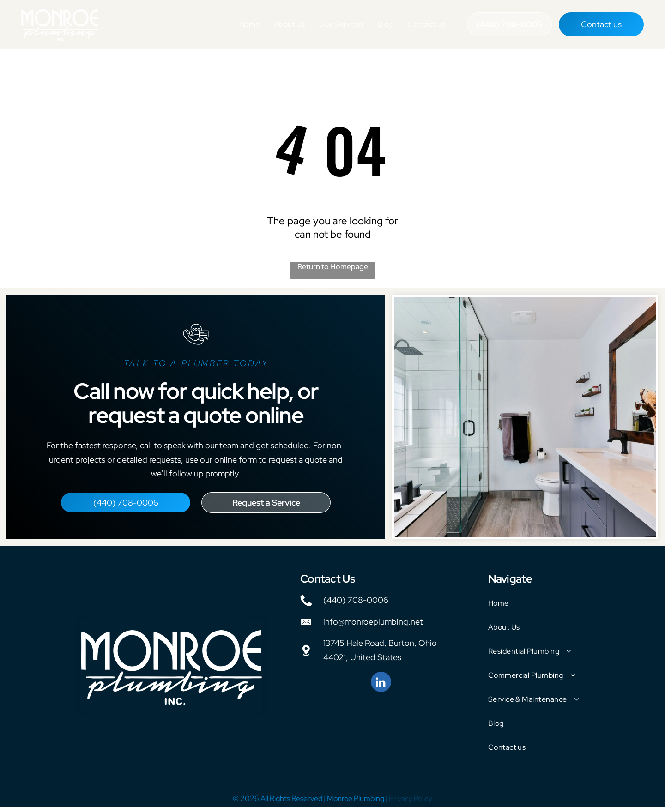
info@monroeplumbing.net (373, 618)
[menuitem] (249, 22)
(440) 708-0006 (355, 596)
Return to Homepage (332, 263)
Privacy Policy (410, 795)
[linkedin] (381, 679)
